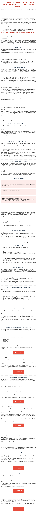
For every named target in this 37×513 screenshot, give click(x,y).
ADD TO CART (18, 352)
